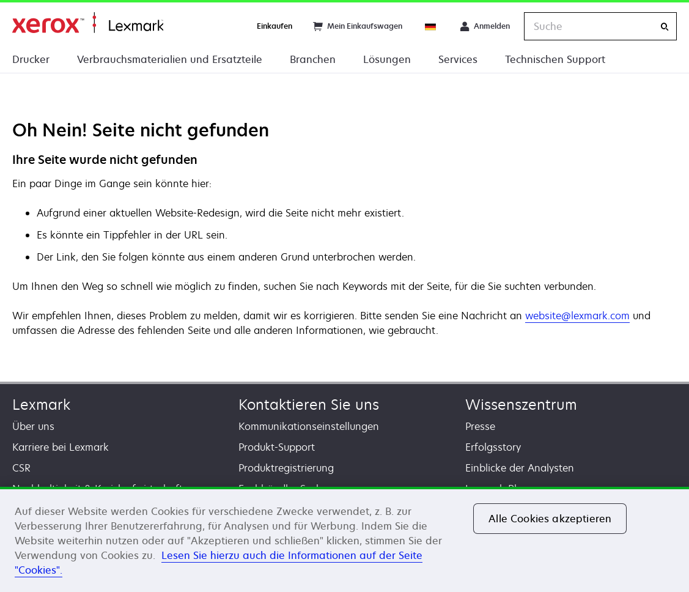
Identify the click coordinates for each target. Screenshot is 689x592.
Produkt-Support (276, 447)
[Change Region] (431, 26)
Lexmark (41, 404)
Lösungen (387, 59)
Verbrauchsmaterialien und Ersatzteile (169, 59)
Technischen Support (555, 59)
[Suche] (664, 26)
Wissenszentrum (521, 404)
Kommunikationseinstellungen (308, 426)
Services (457, 59)
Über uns (33, 426)
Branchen (313, 59)
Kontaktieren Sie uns (308, 404)
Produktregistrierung (286, 468)
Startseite (87, 23)
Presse (480, 426)
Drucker (31, 59)
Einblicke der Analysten (519, 468)
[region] (344, 539)
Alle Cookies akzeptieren (549, 518)
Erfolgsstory (493, 447)
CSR (21, 468)
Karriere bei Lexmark (60, 447)
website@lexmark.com (577, 315)
